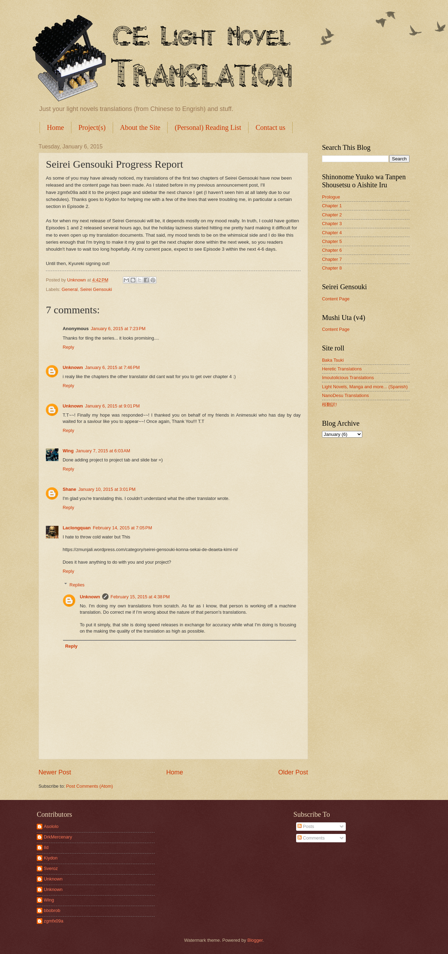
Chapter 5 (332, 241)
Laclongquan (77, 527)
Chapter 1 (332, 205)
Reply (68, 347)
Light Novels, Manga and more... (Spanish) (365, 386)
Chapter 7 (332, 259)
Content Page (336, 298)
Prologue (331, 197)
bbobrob (52, 910)
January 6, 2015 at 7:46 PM (112, 367)
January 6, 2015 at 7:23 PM (118, 328)
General (70, 289)
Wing (68, 450)
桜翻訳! (329, 404)
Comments (311, 838)
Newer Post (54, 772)
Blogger (255, 940)
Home (55, 127)
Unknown (73, 367)
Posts (306, 826)
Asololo (51, 826)
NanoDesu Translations (345, 395)
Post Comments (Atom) (89, 786)
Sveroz (51, 868)
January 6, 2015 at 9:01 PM (112, 406)
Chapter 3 (332, 223)
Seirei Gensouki (96, 289)
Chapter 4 (332, 232)
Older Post (293, 772)
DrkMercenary (58, 837)
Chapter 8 (332, 268)
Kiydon (50, 858)
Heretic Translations (342, 368)
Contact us (270, 127)
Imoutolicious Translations (348, 377)
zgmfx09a (53, 921)
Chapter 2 (332, 214)
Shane (69, 489)
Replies (77, 584)
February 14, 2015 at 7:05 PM (122, 527)
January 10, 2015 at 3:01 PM (107, 489)
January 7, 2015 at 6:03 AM (103, 450)
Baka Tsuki (333, 360)
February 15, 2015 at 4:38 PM (140, 596)
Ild (46, 847)
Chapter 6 (332, 250)
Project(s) (92, 127)
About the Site (140, 127)
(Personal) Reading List (208, 127)
